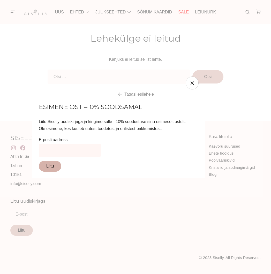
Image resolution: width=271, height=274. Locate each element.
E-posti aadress (53, 140)
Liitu (50, 166)
